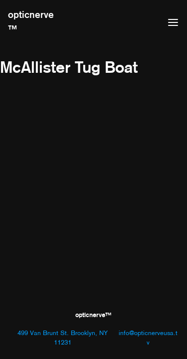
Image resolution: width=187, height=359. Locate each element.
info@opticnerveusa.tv (148, 338)
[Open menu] (173, 22)
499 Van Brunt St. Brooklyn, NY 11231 (62, 338)
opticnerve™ (31, 22)
